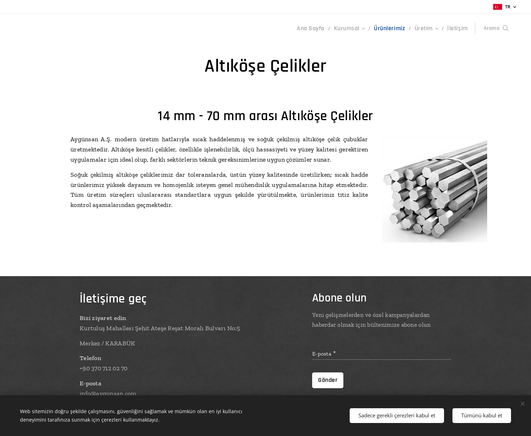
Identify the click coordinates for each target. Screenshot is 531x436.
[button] (496, 28)
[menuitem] (323, 28)
